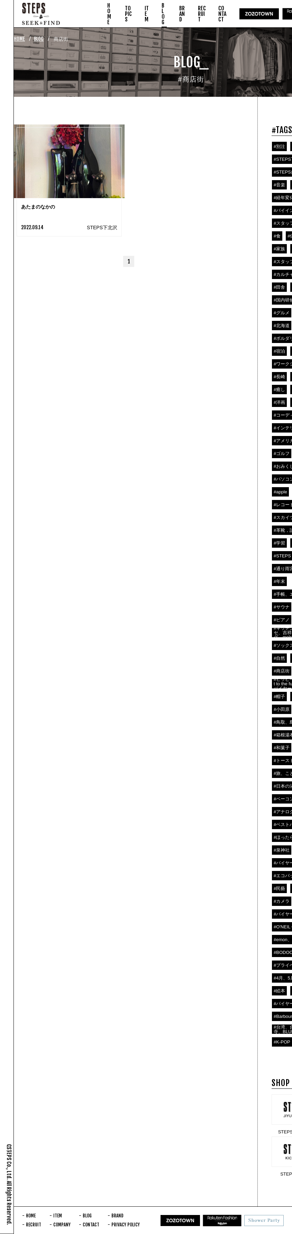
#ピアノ (282, 619)
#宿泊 (279, 351)
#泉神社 (282, 850)
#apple (280, 491)
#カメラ (282, 901)
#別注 (279, 146)
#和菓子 (282, 747)
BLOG (39, 39)
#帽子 (279, 696)
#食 (277, 236)
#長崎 (279, 376)
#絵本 (279, 990)
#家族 (279, 248)
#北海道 (282, 325)
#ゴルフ (282, 453)
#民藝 (279, 888)
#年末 (279, 581)
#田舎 (279, 287)
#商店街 (282, 671)
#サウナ (282, 607)
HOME (19, 39)
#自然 (279, 658)
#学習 (279, 543)
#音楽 (279, 184)
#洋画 (279, 402)
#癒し (279, 389)
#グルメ (282, 312)
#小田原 (282, 709)
